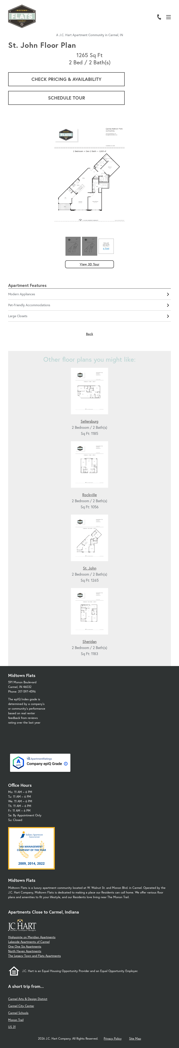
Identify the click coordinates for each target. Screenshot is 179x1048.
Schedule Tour (66, 98)
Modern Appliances (89, 294)
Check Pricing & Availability (66, 79)
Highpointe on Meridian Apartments (31, 937)
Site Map (135, 1039)
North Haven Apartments (24, 951)
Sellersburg (89, 421)
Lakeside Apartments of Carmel (29, 942)
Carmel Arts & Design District (27, 999)
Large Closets (89, 316)
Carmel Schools (18, 1013)
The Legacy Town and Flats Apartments (34, 956)
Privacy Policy (113, 1039)
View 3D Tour (89, 264)
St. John (89, 568)
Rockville (89, 494)
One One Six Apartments (24, 946)
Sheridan (89, 641)
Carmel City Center (21, 1006)
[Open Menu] (168, 17)
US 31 (12, 1027)
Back (89, 334)
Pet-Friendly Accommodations (89, 305)
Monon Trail (16, 1020)
